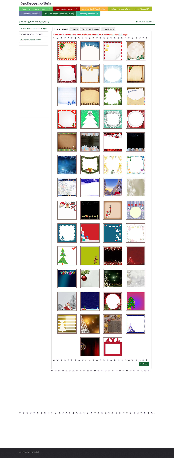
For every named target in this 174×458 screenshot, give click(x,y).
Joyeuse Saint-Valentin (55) (93, 8)
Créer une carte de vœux (31, 34)
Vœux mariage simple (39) (66, 8)
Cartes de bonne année (31, 39)
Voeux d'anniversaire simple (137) (36, 8)
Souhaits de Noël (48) (31, 13)
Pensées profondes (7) (88, 13)
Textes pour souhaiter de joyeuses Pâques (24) (130, 8)
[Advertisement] (33, 81)
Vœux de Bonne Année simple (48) (59, 13)
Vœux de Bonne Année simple (34, 28)
